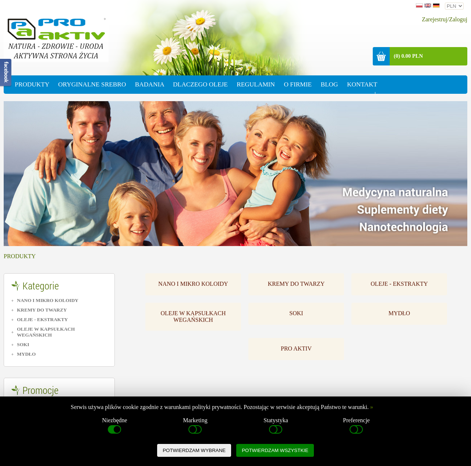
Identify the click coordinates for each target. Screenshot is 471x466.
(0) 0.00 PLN (408, 56)
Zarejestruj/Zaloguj (444, 19)
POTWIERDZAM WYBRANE (194, 450)
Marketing (195, 426)
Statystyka (275, 426)
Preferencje (356, 426)
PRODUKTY (20, 256)
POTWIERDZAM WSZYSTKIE (275, 450)
